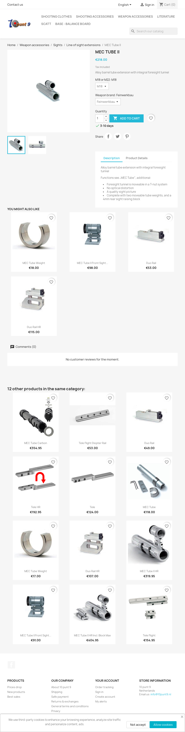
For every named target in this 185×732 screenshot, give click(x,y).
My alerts (101, 701)
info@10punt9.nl (161, 694)
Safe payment (60, 696)
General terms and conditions (70, 706)
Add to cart (126, 118)
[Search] (153, 31)
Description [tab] (111, 158)
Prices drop (14, 687)
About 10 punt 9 (61, 687)
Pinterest (127, 136)
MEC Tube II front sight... (92, 263)
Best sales (13, 696)
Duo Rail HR (34, 327)
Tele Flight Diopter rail (92, 443)
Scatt (46, 24)
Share (108, 136)
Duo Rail (151, 263)
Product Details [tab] (136, 158)
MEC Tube (149, 507)
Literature (166, 17)
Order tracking (104, 687)
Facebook (11, 664)
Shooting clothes (56, 17)
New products (16, 692)
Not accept (138, 725)
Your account (107, 681)
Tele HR (35, 507)
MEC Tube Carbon (35, 443)
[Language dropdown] (125, 5)
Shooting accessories (95, 17)
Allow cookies (163, 725)
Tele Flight (149, 635)
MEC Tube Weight (34, 263)
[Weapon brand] (108, 101)
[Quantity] (99, 118)
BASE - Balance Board (73, 24)
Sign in (99, 692)
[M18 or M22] (102, 86)
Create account (105, 696)
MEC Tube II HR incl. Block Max (92, 635)
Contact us (15, 5)
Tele (92, 507)
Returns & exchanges (65, 701)
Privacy (55, 711)
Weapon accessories (135, 17)
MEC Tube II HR (149, 571)
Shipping (56, 692)
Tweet (117, 136)
